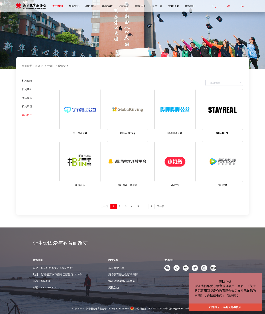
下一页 (160, 206)
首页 (37, 65)
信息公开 (157, 6)
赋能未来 (140, 6)
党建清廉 (173, 6)
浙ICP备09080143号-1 (180, 308)
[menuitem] (39, 84)
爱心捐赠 (107, 6)
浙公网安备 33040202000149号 (152, 308)
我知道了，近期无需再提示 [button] (225, 307)
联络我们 (190, 6)
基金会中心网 (116, 268)
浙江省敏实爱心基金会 (121, 281)
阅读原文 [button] (233, 295)
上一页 (104, 206)
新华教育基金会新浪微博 (123, 274)
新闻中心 (74, 6)
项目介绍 (90, 6)
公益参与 (123, 6)
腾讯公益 (113, 287)
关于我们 (57, 6)
